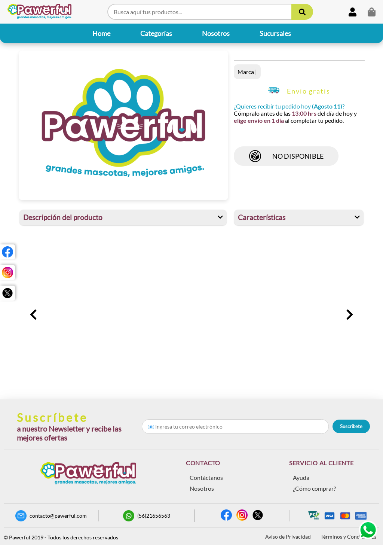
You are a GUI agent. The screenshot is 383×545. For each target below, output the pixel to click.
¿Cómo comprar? (314, 488)
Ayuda (301, 477)
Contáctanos (206, 477)
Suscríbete (351, 426)
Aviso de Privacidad (288, 536)
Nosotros (202, 488)
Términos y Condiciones (348, 536)
